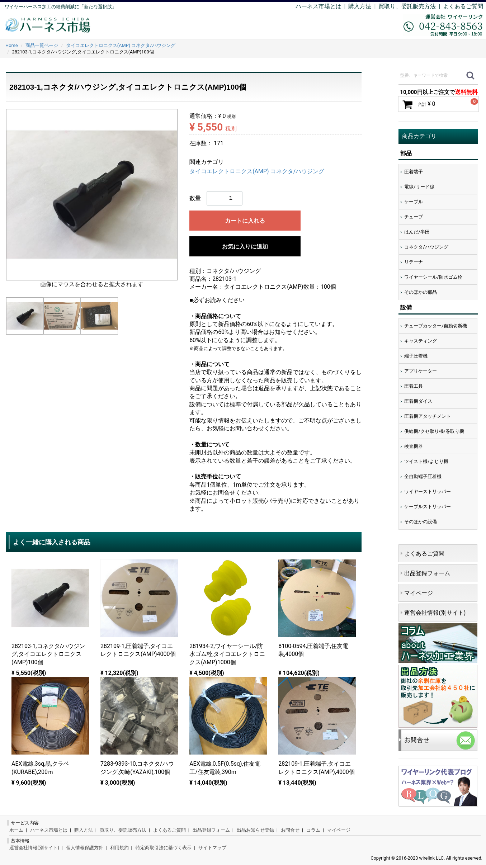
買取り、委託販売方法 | (410, 6)
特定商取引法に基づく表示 (164, 847)
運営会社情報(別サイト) (435, 612)
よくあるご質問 (463, 6)
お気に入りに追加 (245, 246)
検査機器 (413, 446)
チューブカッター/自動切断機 (435, 325)
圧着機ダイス (418, 401)
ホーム (16, 830)
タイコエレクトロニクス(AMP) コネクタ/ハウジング (256, 171)
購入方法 (359, 6)
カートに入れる (245, 220)
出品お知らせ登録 (255, 830)
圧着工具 (413, 386)
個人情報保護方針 (84, 847)
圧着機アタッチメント (427, 416)
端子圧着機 (416, 356)
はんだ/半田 (416, 232)
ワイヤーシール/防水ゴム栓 (433, 277)
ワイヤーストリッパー (427, 491)
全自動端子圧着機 (423, 476)
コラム (313, 830)
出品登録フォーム (427, 573)
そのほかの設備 (420, 521)
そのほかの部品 (420, 292)
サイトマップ (212, 847)
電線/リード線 (419, 186)
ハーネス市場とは (318, 6)
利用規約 (119, 847)
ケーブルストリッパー (427, 506)
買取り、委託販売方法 (123, 830)
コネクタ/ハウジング (426, 247)
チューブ (413, 216)
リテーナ (413, 262)
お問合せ (290, 830)
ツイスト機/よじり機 (426, 461)
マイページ (418, 593)
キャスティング (420, 341)
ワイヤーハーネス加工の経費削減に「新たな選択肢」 (61, 6)
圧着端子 (413, 171)
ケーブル (413, 201)
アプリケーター (420, 371)
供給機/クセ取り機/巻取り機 (434, 431)
